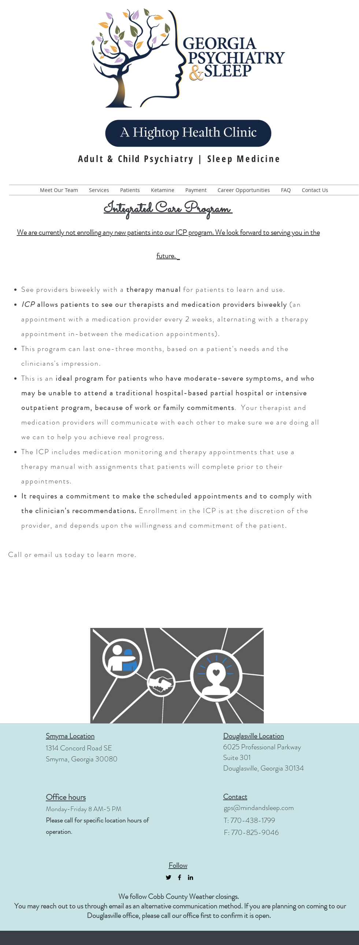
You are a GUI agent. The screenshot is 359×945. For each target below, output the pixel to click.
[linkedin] (190, 877)
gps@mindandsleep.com (259, 807)
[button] (130, 190)
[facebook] (179, 877)
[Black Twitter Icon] (168, 877)
